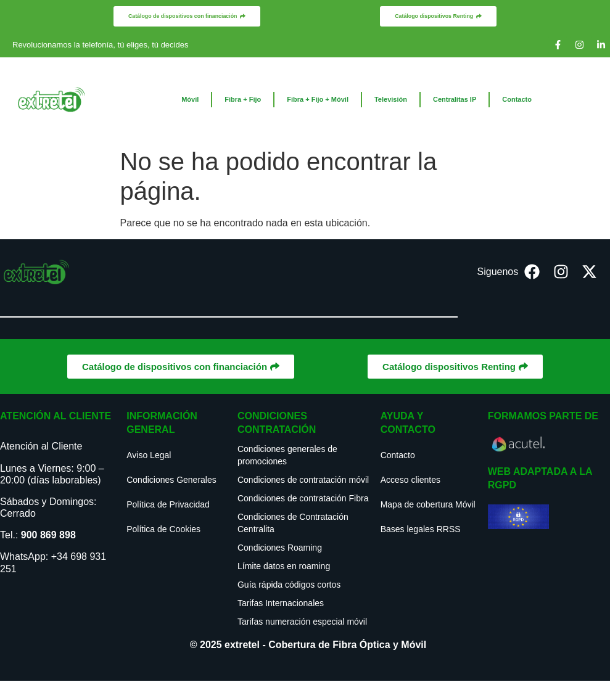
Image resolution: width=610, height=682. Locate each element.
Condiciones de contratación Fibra (302, 499)
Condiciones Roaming (279, 549)
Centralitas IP (454, 100)
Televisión (390, 100)
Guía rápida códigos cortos (288, 586)
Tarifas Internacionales (280, 604)
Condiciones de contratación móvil (303, 481)
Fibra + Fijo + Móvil (317, 100)
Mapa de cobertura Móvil (428, 506)
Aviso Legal (148, 456)
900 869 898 (48, 535)
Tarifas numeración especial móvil (302, 623)
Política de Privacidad (168, 506)
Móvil (190, 100)
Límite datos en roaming (283, 567)
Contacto (517, 100)
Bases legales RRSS (421, 530)
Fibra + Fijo (243, 100)
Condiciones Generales (171, 481)
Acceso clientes (410, 481)
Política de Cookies (163, 530)
